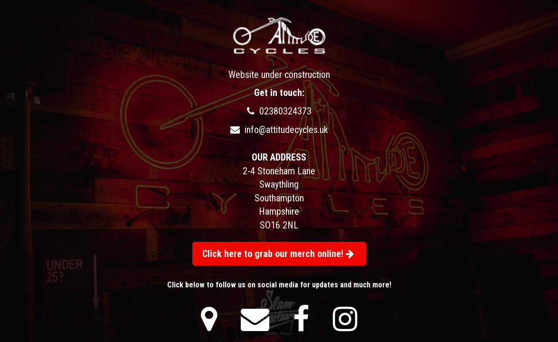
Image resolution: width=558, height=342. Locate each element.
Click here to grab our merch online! (278, 253)
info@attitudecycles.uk (279, 129)
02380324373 (279, 111)
